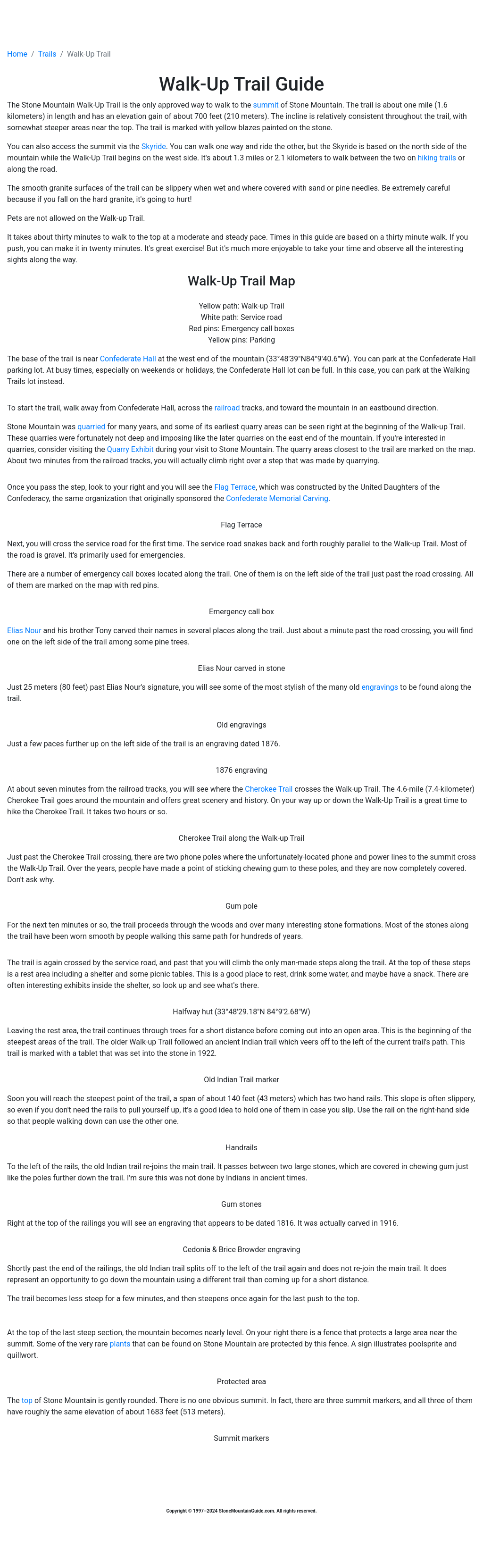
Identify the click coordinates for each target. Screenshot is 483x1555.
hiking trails (437, 157)
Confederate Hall (128, 358)
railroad (227, 407)
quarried (91, 426)
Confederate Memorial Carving (277, 498)
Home (17, 54)
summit (266, 104)
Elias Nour (24, 630)
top (27, 1400)
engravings (379, 687)
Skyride (154, 146)
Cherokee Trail (268, 789)
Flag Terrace (235, 487)
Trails (47, 54)
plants (120, 1343)
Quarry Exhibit (130, 449)
